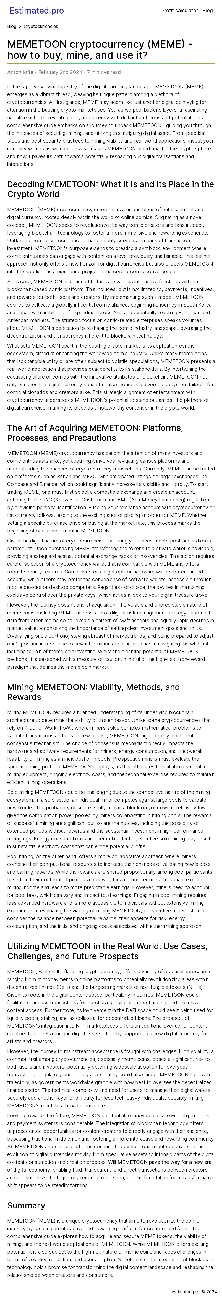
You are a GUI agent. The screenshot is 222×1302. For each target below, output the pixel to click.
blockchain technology (58, 233)
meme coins (21, 613)
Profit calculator (179, 10)
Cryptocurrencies (41, 26)
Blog (207, 10)
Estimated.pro (36, 11)
